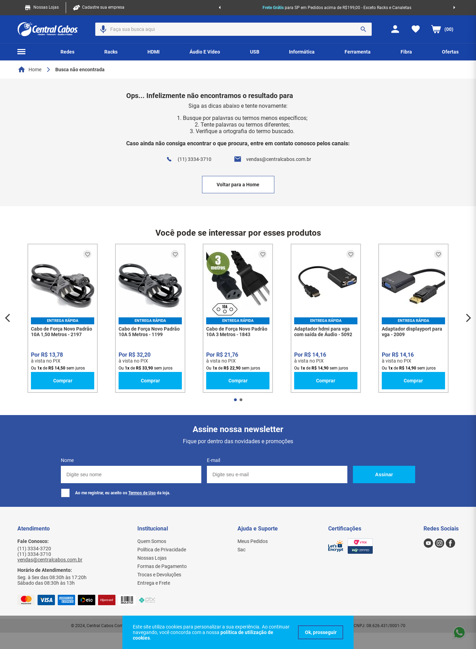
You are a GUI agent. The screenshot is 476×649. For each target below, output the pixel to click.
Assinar (384, 474)
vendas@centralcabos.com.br (278, 159)
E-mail (213, 460)
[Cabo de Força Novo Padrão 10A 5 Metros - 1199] (150, 318)
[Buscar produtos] (363, 29)
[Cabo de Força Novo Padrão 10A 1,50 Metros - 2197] (62, 318)
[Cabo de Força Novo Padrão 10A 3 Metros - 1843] (237, 318)
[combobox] (233, 29)
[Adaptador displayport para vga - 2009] (413, 318)
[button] (103, 29)
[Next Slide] (454, 7)
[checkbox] (65, 493)
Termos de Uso (142, 492)
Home (35, 69)
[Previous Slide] (219, 7)
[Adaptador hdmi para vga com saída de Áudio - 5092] (325, 318)
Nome (67, 460)
